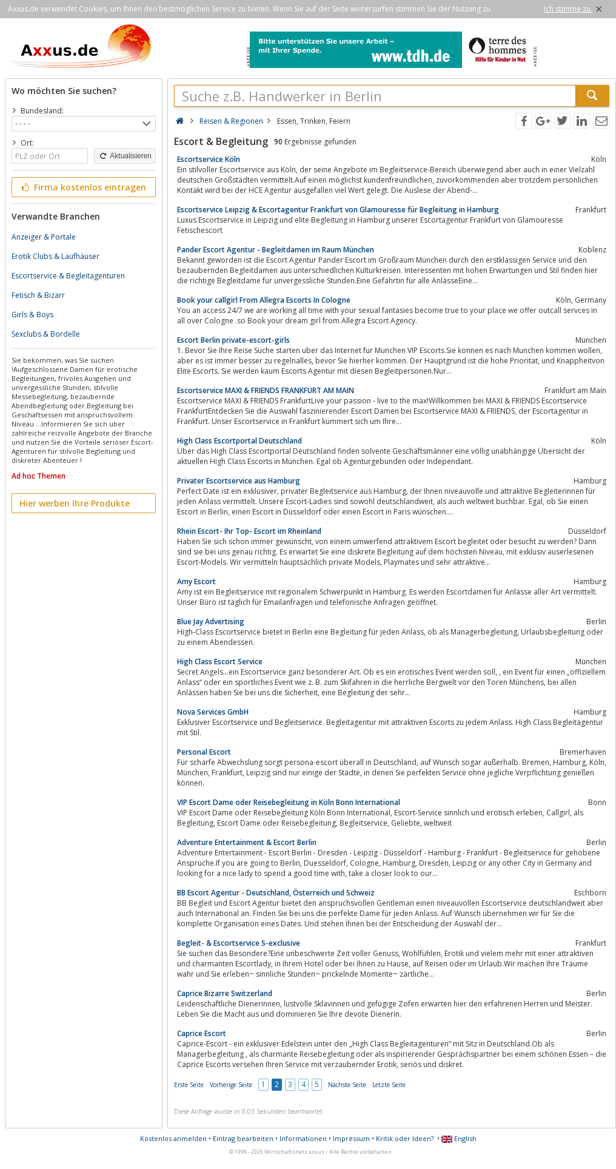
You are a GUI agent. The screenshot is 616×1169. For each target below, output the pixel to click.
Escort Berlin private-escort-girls (233, 340)
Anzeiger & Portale (44, 237)
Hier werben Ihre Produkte (74, 503)
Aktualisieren (125, 156)
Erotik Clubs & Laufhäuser (55, 256)
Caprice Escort (201, 1033)
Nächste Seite (347, 1084)
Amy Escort (196, 581)
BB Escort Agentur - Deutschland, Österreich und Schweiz (276, 893)
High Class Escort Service (220, 661)
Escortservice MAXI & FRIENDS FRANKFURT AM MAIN (265, 390)
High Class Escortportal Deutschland (239, 441)
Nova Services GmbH (213, 712)
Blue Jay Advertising (210, 621)
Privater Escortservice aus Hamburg (238, 481)
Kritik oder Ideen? (405, 1138)
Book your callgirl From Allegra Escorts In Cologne (263, 300)
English (459, 1138)
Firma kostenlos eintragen (82, 187)
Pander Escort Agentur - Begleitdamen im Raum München (275, 249)
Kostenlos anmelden (173, 1138)
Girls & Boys (32, 314)
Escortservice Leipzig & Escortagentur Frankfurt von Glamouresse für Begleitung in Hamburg (338, 209)
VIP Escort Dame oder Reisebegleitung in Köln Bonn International (288, 802)
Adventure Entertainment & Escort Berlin (246, 842)
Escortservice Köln (208, 159)
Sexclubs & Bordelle (46, 334)
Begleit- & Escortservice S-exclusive (238, 943)
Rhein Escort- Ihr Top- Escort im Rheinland (249, 531)
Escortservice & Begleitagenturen (68, 276)
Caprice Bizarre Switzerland (224, 993)
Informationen (303, 1138)
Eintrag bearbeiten (243, 1138)
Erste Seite (189, 1084)
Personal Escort (204, 752)
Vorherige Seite (231, 1084)
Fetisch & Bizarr (38, 295)
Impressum (351, 1138)
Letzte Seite (389, 1084)
